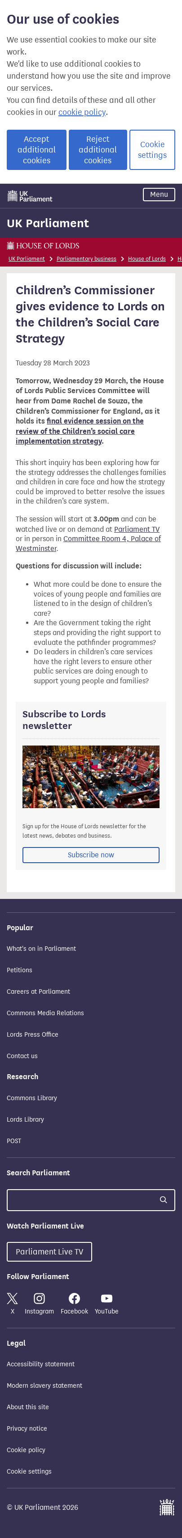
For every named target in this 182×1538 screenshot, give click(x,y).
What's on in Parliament (41, 949)
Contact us (22, 1056)
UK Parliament (48, 223)
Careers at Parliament (38, 992)
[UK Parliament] (30, 196)
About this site (28, 1407)
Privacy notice (27, 1428)
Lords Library (25, 1119)
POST (14, 1141)
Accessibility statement (41, 1364)
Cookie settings (152, 150)
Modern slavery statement (44, 1386)
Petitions (19, 970)
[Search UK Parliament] (91, 1200)
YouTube (107, 1304)
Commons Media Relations (45, 1013)
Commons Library (32, 1098)
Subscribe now (91, 855)
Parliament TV (137, 529)
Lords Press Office (32, 1034)
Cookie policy (26, 1450)
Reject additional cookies (98, 149)
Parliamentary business (86, 258)
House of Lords (147, 258)
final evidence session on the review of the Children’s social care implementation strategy (80, 431)
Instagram (39, 1304)
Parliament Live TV (49, 1252)
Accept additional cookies (37, 149)
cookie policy (82, 112)
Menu (159, 194)
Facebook (74, 1304)
